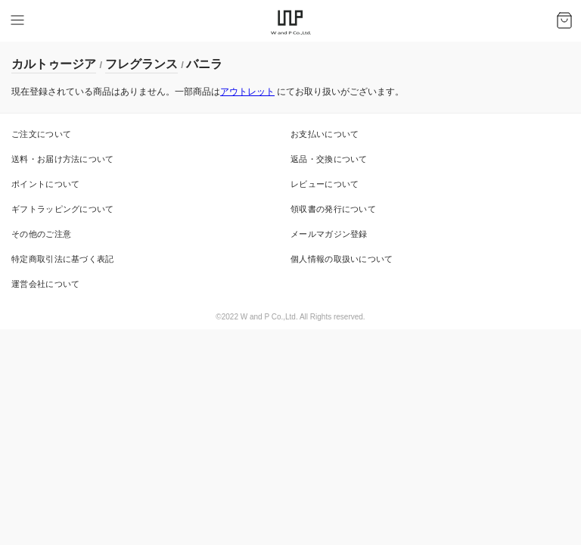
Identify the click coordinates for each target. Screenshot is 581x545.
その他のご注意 (41, 233)
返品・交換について (329, 159)
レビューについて (324, 183)
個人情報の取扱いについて (341, 258)
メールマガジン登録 (329, 233)
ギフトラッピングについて (62, 208)
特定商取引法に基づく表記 (62, 258)
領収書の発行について (333, 208)
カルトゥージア (53, 64)
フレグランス (141, 64)
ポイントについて (45, 183)
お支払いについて (324, 134)
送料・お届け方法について (62, 159)
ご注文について (41, 134)
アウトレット (247, 91)
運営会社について (45, 283)
